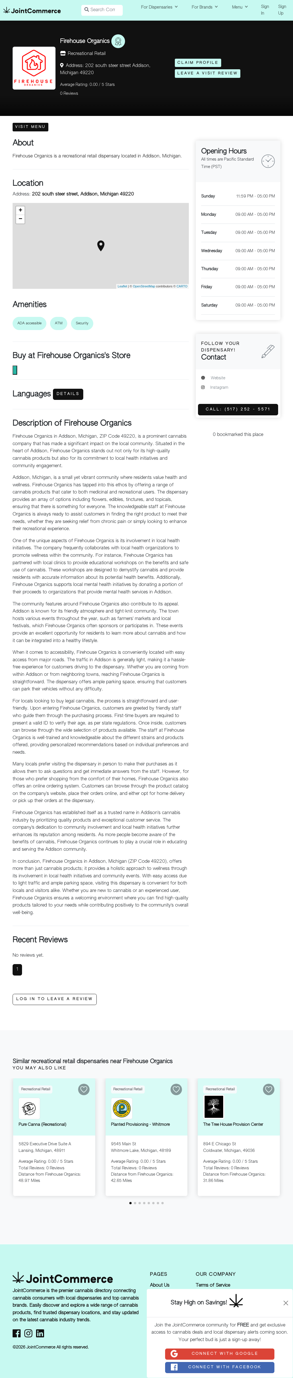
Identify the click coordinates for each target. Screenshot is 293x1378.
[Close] (285, 1303)
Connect (214, 1354)
